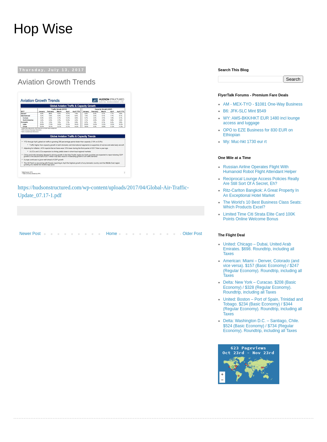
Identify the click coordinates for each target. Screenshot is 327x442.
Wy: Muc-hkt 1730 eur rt (245, 141)
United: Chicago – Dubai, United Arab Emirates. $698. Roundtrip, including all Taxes (258, 249)
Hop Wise (43, 28)
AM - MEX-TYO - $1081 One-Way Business (262, 104)
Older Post (192, 233)
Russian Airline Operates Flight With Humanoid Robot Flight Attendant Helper (259, 169)
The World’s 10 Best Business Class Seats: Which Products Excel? (262, 204)
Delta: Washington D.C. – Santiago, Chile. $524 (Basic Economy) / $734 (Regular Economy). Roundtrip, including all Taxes (261, 325)
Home (111, 233)
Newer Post (30, 233)
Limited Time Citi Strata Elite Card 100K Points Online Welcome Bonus (259, 216)
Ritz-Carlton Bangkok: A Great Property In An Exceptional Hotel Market (261, 193)
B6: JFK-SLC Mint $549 (244, 111)
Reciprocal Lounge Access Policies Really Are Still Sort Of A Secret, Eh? (261, 181)
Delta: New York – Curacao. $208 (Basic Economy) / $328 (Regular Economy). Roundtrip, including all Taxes (259, 287)
